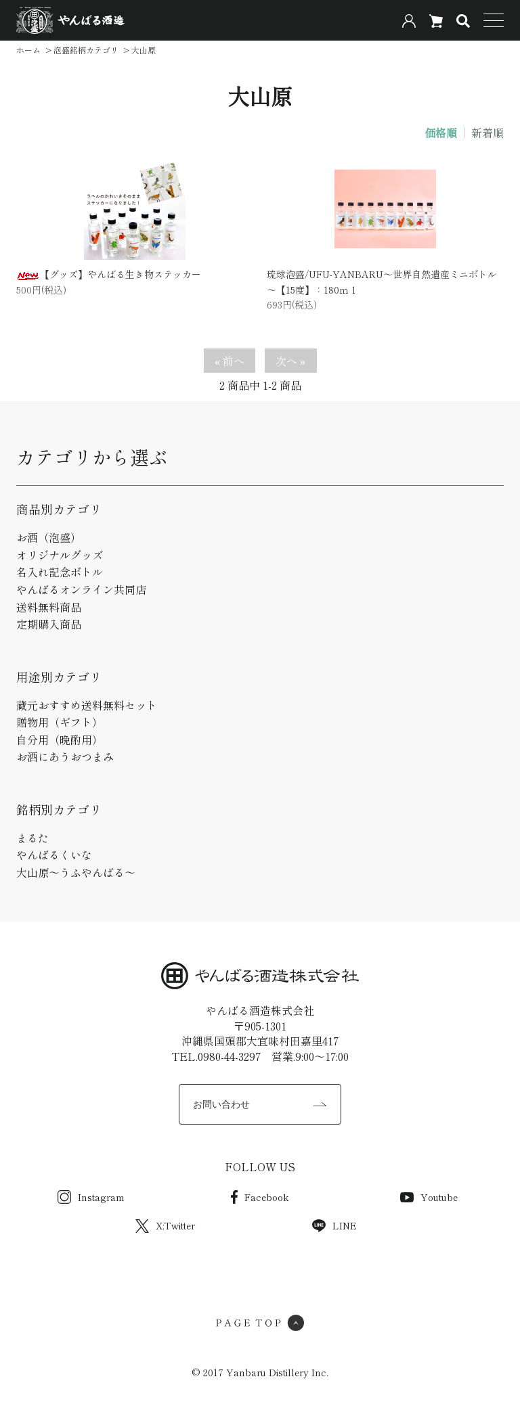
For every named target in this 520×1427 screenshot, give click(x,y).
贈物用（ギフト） (59, 722)
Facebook (260, 1197)
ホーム (28, 49)
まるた (32, 838)
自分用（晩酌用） (59, 739)
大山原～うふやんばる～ (75, 872)
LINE (334, 1225)
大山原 (143, 49)
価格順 (441, 132)
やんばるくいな (54, 854)
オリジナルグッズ (59, 555)
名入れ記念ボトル (59, 572)
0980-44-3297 (229, 1056)
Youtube (429, 1197)
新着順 (487, 132)
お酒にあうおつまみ (65, 756)
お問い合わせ (221, 1104)
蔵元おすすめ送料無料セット (86, 705)
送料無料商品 (48, 607)
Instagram (91, 1197)
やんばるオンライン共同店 (81, 589)
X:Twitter (165, 1225)
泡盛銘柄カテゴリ (85, 49)
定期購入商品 (48, 624)
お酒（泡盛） (48, 537)
